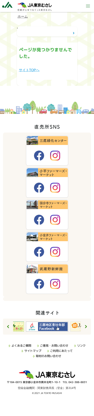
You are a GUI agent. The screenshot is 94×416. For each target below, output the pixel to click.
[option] (47, 327)
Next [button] (86, 327)
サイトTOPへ (29, 70)
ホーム (23, 16)
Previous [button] (8, 327)
